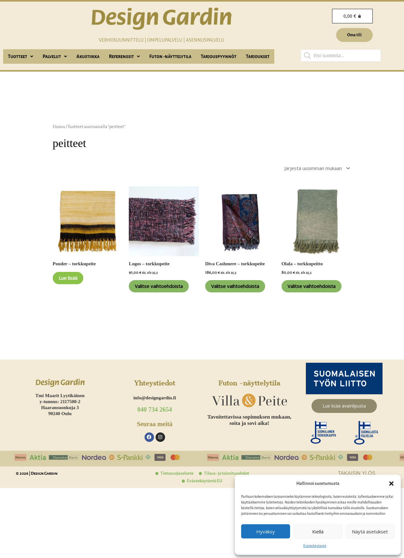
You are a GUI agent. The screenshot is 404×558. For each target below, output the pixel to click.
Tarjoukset (258, 56)
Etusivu (59, 126)
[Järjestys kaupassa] (311, 169)
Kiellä (318, 531)
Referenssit (124, 56)
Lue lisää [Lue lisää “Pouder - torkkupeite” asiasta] (74, 281)
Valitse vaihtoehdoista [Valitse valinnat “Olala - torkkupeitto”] (310, 293)
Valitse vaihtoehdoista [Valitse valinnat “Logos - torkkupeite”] (157, 293)
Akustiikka (87, 56)
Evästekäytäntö (314, 546)
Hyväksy (265, 531)
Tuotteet (20, 56)
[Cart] (352, 16)
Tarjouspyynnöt (218, 56)
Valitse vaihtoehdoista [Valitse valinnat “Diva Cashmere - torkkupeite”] (234, 293)
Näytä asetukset (370, 531)
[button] (391, 483)
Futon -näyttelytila (170, 56)
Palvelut (55, 56)
